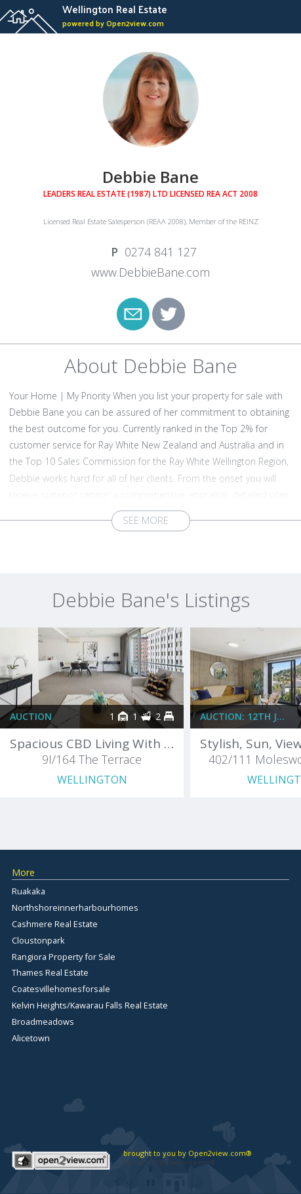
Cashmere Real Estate (55, 924)
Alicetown (31, 1038)
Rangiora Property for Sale (63, 957)
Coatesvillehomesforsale (61, 989)
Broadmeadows (43, 1021)
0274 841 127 (161, 252)
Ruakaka (28, 891)
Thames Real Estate (50, 972)
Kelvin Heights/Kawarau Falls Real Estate (90, 1005)
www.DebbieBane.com (150, 272)
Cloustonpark (38, 940)
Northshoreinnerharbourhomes (75, 907)
